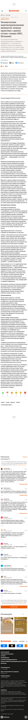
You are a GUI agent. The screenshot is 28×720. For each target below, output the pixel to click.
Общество (12, 402)
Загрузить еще (14, 606)
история (7, 402)
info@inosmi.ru (4, 673)
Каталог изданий (5, 652)
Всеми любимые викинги (6, 404)
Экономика (22, 641)
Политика (15, 641)
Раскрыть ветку (23, 484)
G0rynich (6, 554)
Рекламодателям (5, 657)
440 (5, 529)
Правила (25, 457)
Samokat (6, 517)
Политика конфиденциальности (9, 659)
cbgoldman (6, 499)
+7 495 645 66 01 (4, 677)
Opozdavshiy (7, 468)
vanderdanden (7, 565)
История (18, 402)
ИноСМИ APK (3, 663)
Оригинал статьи (5, 19)
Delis (5, 576)
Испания (8, 15)
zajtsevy (6, 590)
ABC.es (3, 15)
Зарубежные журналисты (7, 654)
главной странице (21, 464)
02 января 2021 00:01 (5, 17)
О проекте (3, 655)
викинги (3, 402)
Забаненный (7, 488)
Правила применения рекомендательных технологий (14, 661)
